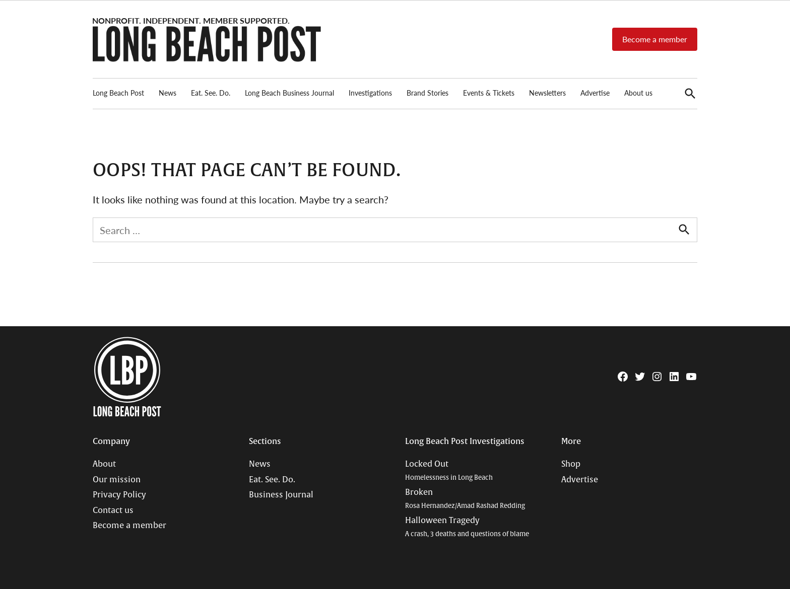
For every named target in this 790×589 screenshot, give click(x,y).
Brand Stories (427, 93)
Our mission (117, 480)
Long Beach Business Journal (289, 93)
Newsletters (547, 93)
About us (638, 93)
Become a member (654, 39)
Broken (465, 498)
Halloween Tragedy (467, 527)
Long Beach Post (118, 93)
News (167, 93)
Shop (570, 464)
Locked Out (449, 470)
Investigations (370, 93)
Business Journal (281, 495)
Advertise (595, 93)
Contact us (113, 510)
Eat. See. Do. (210, 93)
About (104, 464)
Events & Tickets (488, 93)
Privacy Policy (119, 495)
